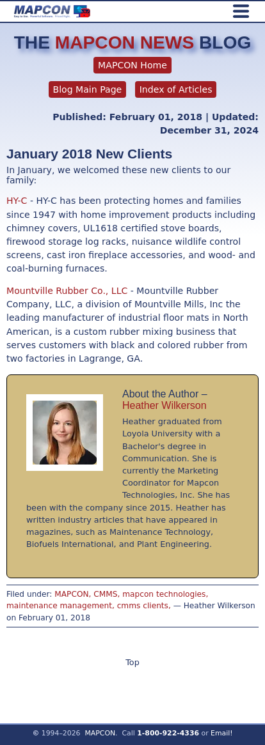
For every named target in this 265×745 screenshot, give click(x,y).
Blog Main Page (87, 89)
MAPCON (99, 733)
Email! (222, 733)
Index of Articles (176, 89)
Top (132, 662)
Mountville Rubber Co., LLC (68, 291)
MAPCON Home (132, 65)
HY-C (16, 201)
